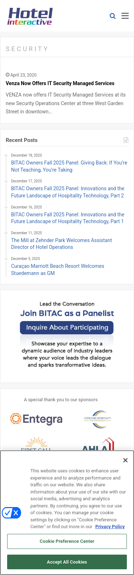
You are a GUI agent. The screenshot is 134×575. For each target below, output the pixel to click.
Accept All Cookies (67, 562)
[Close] (125, 461)
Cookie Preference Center (67, 542)
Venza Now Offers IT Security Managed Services (60, 83)
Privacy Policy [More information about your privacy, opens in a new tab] (110, 527)
